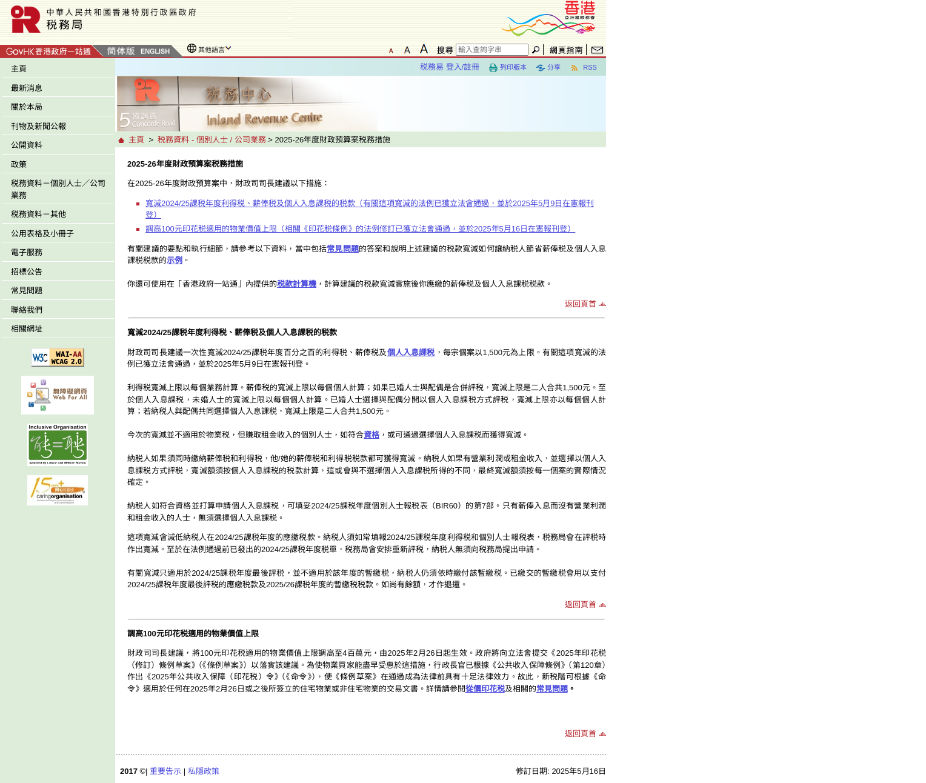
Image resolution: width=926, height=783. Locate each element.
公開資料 (26, 145)
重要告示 (165, 771)
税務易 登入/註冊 (449, 67)
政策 (19, 164)
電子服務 (26, 252)
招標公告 (26, 271)
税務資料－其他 (38, 214)
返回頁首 (580, 303)
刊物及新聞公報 (38, 126)
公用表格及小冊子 (42, 233)
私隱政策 (203, 771)
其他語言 (211, 49)
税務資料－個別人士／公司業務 (58, 189)
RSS (583, 68)
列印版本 (507, 68)
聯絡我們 (26, 310)
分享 (548, 68)
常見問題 (26, 290)
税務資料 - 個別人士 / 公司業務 (211, 139)
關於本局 (26, 107)
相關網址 (26, 328)
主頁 (19, 68)
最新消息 (26, 88)
